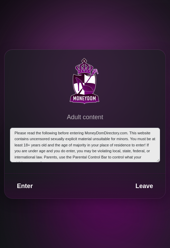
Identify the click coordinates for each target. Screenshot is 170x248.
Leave (144, 186)
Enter (25, 186)
